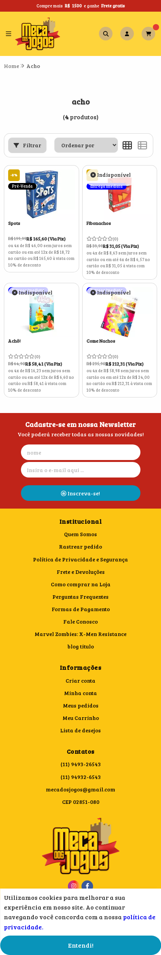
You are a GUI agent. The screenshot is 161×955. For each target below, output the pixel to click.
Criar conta (80, 680)
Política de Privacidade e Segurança (80, 559)
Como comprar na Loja (81, 584)
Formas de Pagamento (81, 609)
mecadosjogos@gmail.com (80, 789)
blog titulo (81, 646)
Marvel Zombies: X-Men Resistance (80, 634)
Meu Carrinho (80, 717)
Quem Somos (80, 534)
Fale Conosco (80, 621)
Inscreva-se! (80, 493)
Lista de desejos (80, 730)
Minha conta (80, 693)
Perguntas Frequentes (80, 596)
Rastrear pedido (80, 546)
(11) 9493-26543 (81, 764)
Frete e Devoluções (81, 571)
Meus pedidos (81, 705)
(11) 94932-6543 (81, 777)
